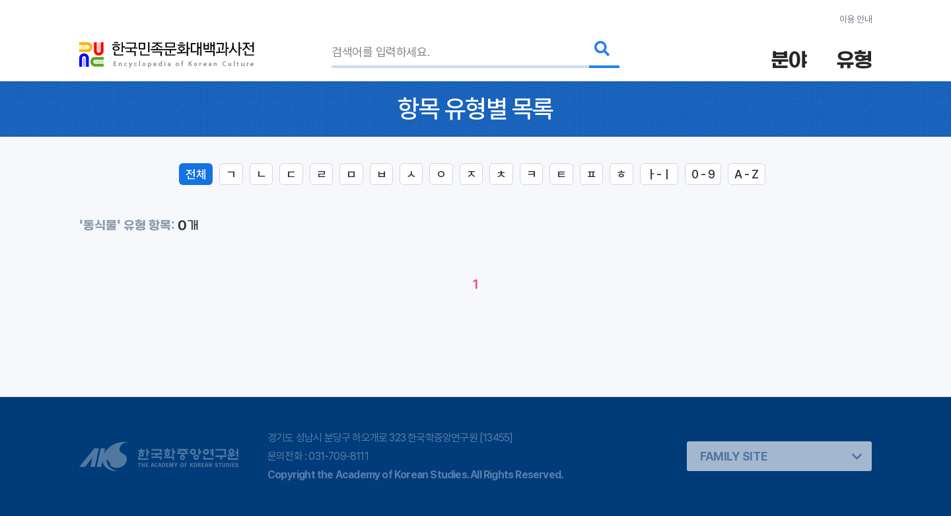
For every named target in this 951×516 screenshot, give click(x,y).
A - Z (746, 174)
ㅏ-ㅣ (659, 174)
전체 (196, 174)
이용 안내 (855, 19)
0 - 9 (703, 174)
